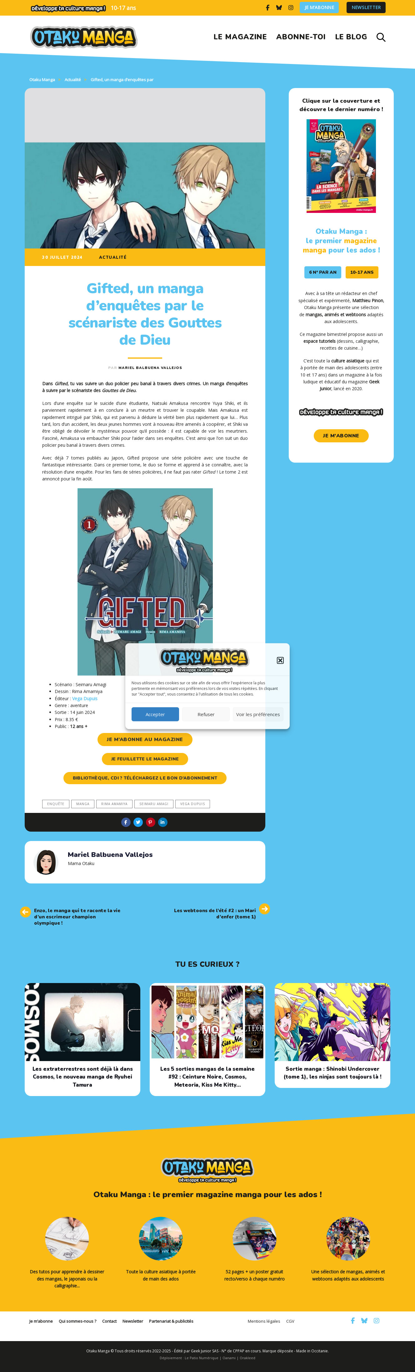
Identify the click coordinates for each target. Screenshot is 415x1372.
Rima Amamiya (114, 804)
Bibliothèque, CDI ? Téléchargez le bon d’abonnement (145, 778)
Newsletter (366, 8)
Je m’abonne (319, 8)
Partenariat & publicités (171, 1321)
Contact (109, 1321)
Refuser (206, 714)
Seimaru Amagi (153, 804)
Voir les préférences (258, 714)
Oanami (229, 1357)
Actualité (113, 257)
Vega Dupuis (192, 804)
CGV (290, 1321)
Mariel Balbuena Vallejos (150, 368)
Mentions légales (264, 1321)
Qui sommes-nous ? (77, 1321)
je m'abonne (341, 435)
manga (82, 804)
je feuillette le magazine (145, 759)
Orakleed (247, 1357)
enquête (55, 804)
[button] (280, 660)
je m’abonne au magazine (145, 739)
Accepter (155, 714)
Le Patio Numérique (201, 1357)
